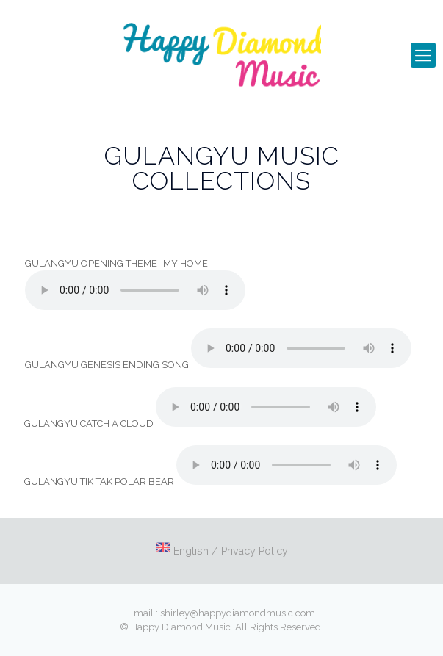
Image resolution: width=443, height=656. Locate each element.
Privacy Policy (254, 551)
